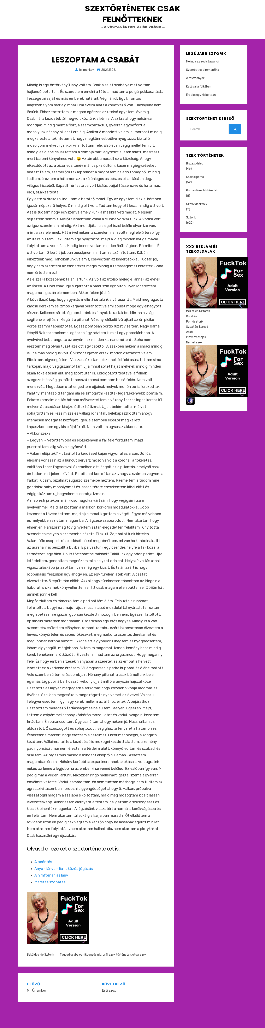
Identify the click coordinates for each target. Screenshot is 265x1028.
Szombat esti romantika (202, 89)
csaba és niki (78, 974)
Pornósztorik (194, 341)
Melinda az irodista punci (202, 81)
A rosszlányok (195, 97)
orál (105, 974)
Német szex (194, 361)
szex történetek (120, 974)
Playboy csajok (196, 356)
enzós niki (94, 974)
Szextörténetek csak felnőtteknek (132, 23)
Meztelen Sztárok (198, 330)
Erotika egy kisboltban (201, 114)
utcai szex (139, 974)
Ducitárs (192, 336)
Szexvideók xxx (196, 223)
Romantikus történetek (202, 210)
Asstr (189, 351)
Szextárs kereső (197, 346)
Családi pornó (195, 196)
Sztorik (49, 974)
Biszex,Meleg (194, 183)
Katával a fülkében (198, 106)
